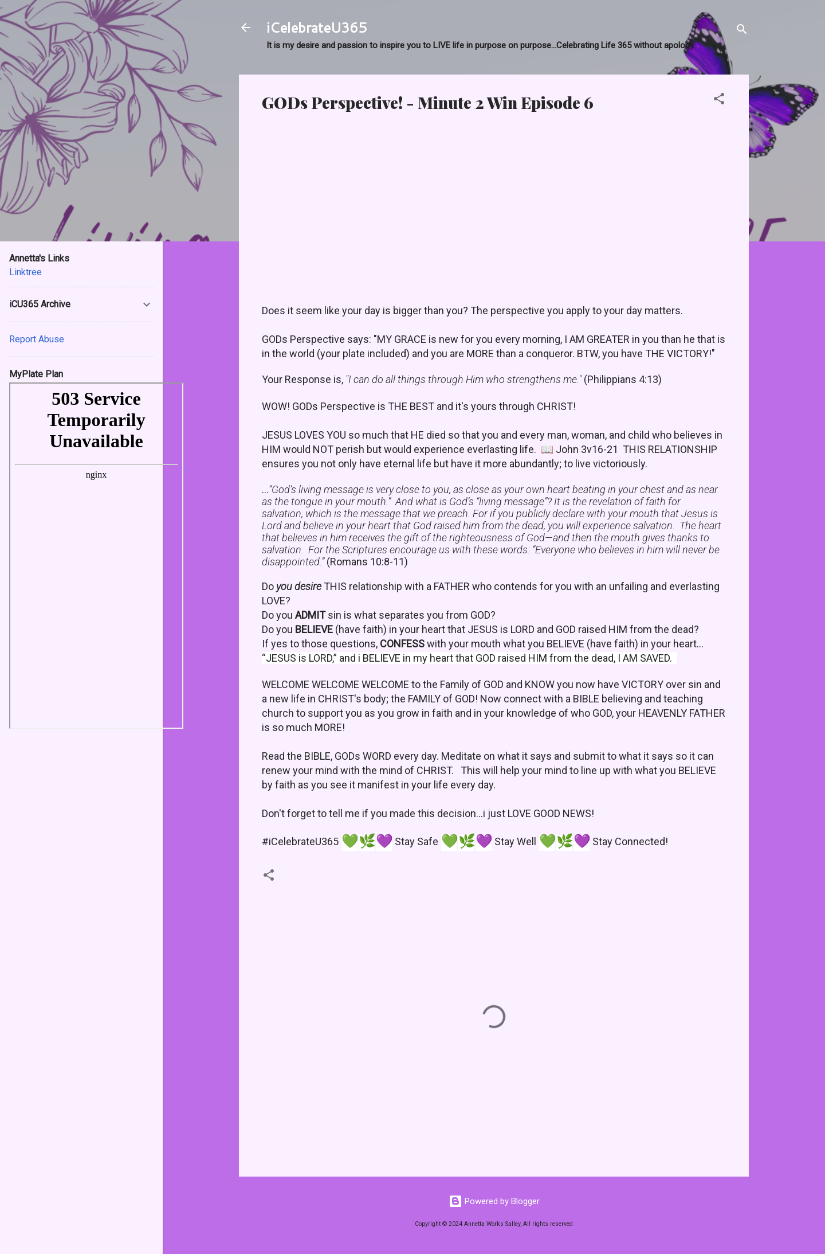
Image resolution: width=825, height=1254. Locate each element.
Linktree (25, 272)
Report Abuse (36, 339)
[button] (719, 101)
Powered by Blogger (494, 1201)
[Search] (742, 31)
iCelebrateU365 (316, 27)
